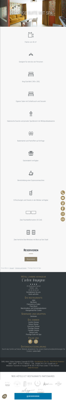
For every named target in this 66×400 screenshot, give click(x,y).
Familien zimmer (33, 330)
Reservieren (33, 396)
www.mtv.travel (33, 368)
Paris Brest (33, 306)
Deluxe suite (33, 332)
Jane (33, 300)
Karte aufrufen (33, 294)
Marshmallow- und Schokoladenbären (33, 308)
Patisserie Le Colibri (33, 304)
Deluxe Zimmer (33, 324)
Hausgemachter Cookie (34, 310)
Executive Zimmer (34, 326)
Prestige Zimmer (33, 328)
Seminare (33, 316)
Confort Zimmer (33, 322)
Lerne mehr (37, 351)
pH (57, 364)
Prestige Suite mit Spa (33, 334)
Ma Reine (33, 302)
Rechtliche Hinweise (57, 362)
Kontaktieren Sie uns (33, 292)
